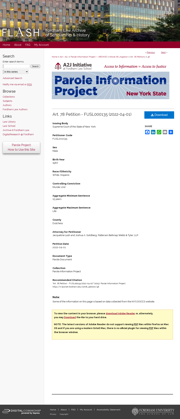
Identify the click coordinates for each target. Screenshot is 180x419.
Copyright (64, 414)
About (64, 409)
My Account (86, 409)
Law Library (9, 121)
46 (148, 57)
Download (159, 114)
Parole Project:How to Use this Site (21, 147)
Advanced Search (12, 78)
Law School (9, 126)
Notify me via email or (17, 84)
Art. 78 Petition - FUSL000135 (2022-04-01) (92, 114)
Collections (9, 96)
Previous (151, 52)
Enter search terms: (13, 61)
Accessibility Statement (108, 409)
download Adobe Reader (120, 313)
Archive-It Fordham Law (16, 130)
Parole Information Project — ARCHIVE (89, 57)
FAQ (73, 409)
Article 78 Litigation (118, 57)
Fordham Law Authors (15, 109)
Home (54, 57)
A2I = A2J (64, 57)
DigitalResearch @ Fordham (18, 134)
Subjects (7, 101)
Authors (7, 105)
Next (163, 52)
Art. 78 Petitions (137, 57)
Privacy (53, 414)
